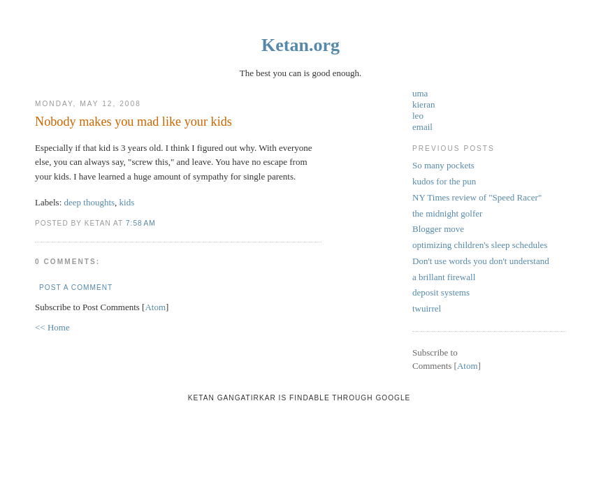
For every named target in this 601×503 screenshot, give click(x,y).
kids (127, 202)
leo (417, 115)
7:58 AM (141, 223)
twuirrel (426, 308)
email (422, 127)
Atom (155, 307)
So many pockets (443, 165)
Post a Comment (76, 287)
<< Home (52, 327)
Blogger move (438, 229)
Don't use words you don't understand (480, 261)
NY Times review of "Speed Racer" (477, 197)
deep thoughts (89, 202)
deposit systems (441, 292)
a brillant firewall (443, 277)
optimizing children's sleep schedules (479, 245)
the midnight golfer (447, 213)
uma (420, 93)
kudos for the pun (444, 181)
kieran (423, 104)
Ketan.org (300, 45)
